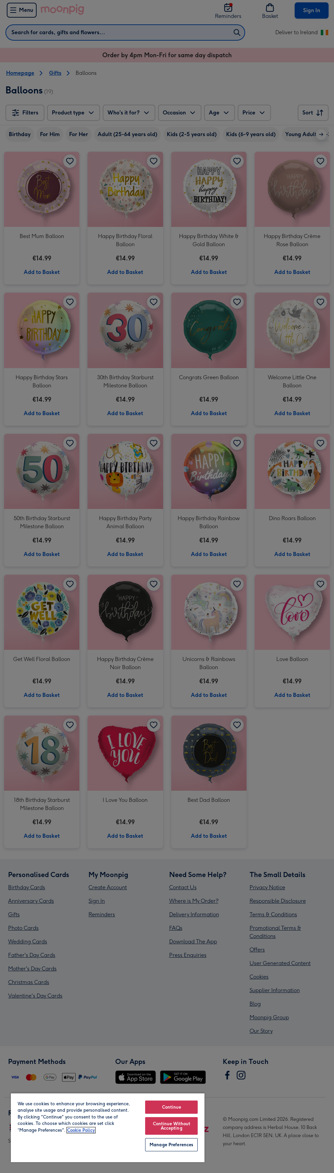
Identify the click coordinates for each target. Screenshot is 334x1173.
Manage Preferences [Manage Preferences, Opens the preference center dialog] (171, 1144)
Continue (171, 1107)
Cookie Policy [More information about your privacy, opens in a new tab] (81, 1130)
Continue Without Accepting (171, 1126)
